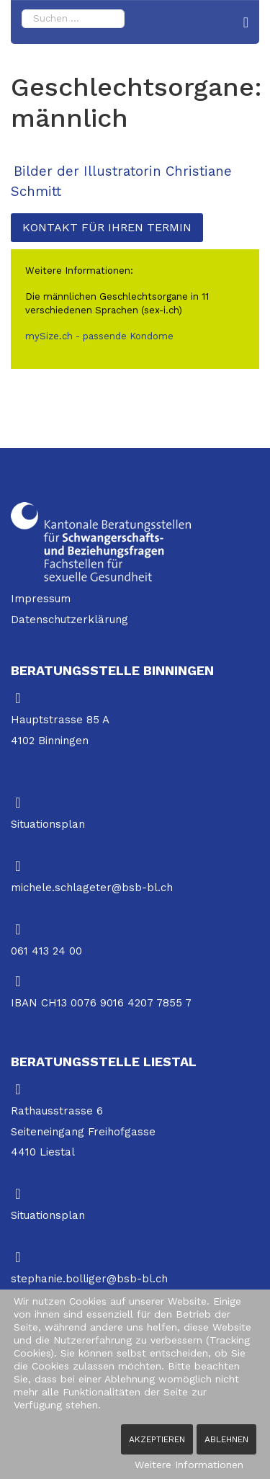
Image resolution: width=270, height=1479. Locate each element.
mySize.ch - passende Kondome (99, 336)
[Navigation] (245, 22)
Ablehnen (226, 1439)
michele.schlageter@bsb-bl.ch (92, 887)
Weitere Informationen (189, 1464)
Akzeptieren (157, 1439)
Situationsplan (48, 824)
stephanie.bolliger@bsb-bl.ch (89, 1278)
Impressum (41, 598)
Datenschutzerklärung (69, 619)
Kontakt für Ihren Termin (107, 227)
